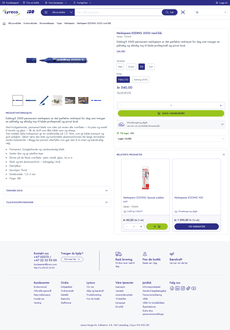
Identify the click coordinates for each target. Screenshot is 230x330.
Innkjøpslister (66, 286)
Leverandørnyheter (124, 294)
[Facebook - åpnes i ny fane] (172, 288)
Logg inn (222, 2)
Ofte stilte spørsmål (42, 290)
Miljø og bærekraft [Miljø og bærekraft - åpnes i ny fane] (95, 290)
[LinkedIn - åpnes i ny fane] (177, 288)
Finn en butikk (31, 2)
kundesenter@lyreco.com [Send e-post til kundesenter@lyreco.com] (45, 264)
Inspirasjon (120, 286)
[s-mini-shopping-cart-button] (211, 12)
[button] (171, 124)
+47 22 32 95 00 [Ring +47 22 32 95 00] (45, 260)
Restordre (65, 298)
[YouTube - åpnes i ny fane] (193, 288)
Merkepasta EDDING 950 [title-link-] (188, 197)
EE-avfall (119, 306)
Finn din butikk (93, 298)
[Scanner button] (183, 12)
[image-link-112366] (145, 180)
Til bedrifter (120, 298)
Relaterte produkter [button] (171, 154)
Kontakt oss (39, 298)
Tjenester (119, 290)
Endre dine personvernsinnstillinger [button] (153, 312)
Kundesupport (10, 2)
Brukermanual (40, 286)
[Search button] (169, 12)
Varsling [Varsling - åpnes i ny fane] (37, 302)
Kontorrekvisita (30, 23)
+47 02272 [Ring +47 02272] (41, 257)
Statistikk (64, 294)
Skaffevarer (66, 302)
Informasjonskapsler (152, 286)
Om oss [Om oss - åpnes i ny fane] (90, 286)
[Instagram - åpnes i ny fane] (182, 288)
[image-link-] (196, 180)
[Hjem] (4, 23)
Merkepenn (69, 23)
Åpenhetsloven (149, 306)
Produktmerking (94, 294)
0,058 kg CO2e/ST (133, 211)
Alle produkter (14, 23)
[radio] (120, 67)
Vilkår (145, 298)
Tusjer (59, 23)
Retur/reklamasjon (42, 294)
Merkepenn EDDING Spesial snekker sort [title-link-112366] (143, 199)
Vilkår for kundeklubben (154, 302)
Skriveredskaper (46, 23)
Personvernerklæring (152, 294)
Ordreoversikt (67, 290)
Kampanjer (120, 302)
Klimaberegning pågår (185, 211)
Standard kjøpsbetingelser (154, 290)
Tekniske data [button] (57, 190)
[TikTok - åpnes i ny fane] (188, 288)
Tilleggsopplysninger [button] (57, 202)
